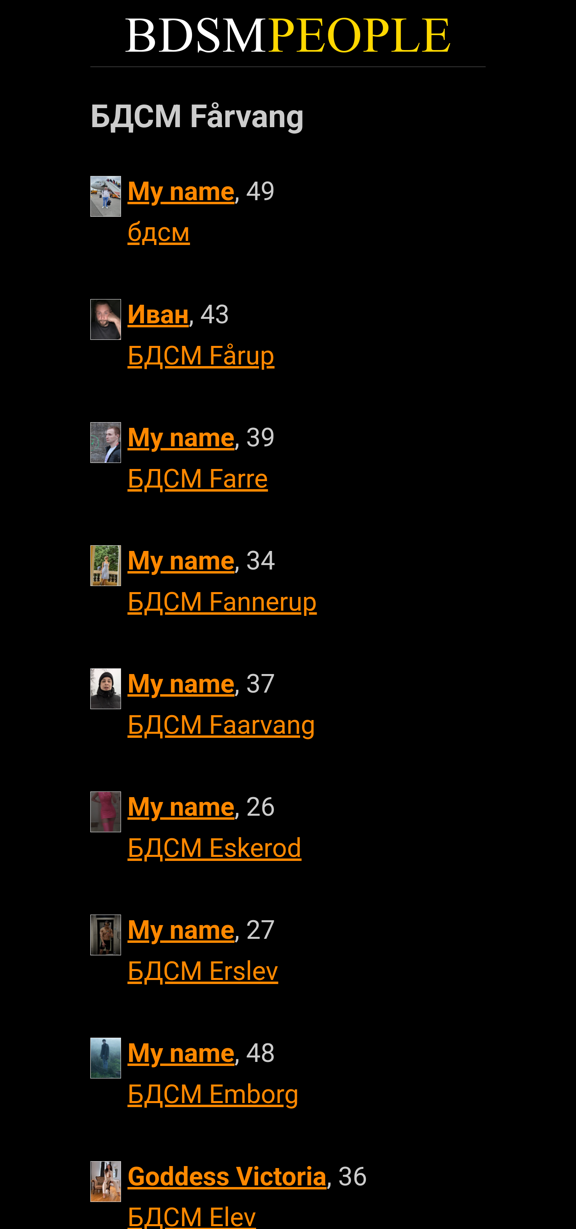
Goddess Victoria (227, 1176)
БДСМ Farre (197, 478)
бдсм (158, 232)
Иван (158, 314)
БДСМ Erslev (202, 971)
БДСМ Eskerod (214, 848)
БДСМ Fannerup (222, 601)
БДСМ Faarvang (221, 725)
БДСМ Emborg (213, 1094)
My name (180, 191)
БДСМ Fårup (201, 355)
